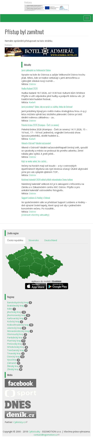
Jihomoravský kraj (16, 315)
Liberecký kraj (14, 327)
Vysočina (11, 359)
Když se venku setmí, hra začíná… (34, 161)
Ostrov (32, 84)
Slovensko (33, 240)
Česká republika (15, 240)
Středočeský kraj (15, 346)
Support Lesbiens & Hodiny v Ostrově (35, 197)
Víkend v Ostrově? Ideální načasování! (36, 143)
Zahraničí (11, 362)
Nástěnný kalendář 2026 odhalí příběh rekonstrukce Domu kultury (47, 179)
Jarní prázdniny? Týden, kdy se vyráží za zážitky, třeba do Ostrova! (46, 106)
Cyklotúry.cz (20, 422)
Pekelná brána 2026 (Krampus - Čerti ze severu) (40, 125)
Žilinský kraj (13, 366)
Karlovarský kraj (15, 318)
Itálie (9, 308)
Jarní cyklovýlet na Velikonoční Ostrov (36, 70)
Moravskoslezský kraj (18, 331)
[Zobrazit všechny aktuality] (35, 214)
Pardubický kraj (15, 337)
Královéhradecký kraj (17, 324)
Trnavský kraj (14, 353)
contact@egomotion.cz (46, 434)
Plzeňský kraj (13, 340)
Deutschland (50, 240)
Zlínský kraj (12, 369)
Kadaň (32, 102)
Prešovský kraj (14, 343)
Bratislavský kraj (15, 305)
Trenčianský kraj (15, 350)
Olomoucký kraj (15, 334)
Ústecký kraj (13, 356)
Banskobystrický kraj (17, 302)
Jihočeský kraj (14, 312)
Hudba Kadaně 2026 (29, 88)
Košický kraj (13, 321)
